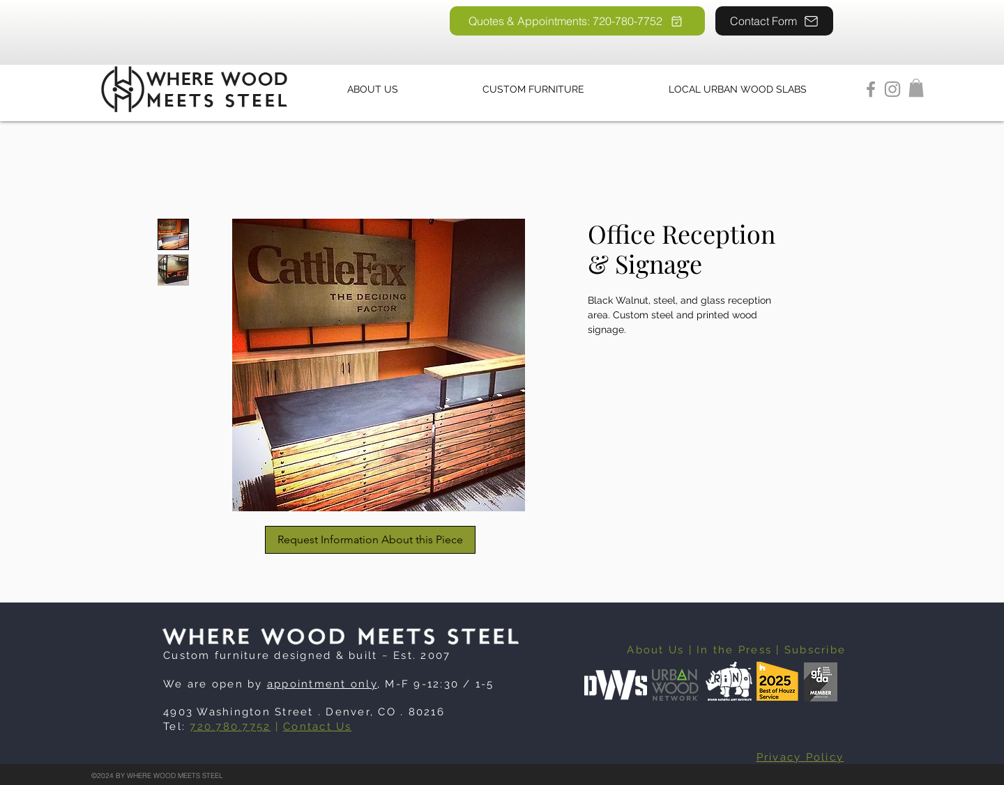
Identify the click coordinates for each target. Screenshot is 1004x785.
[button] (916, 88)
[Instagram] (892, 89)
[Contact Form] (774, 21)
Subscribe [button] (815, 650)
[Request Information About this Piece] (370, 540)
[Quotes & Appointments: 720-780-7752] (576, 21)
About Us (655, 650)
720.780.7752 (230, 726)
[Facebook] (870, 89)
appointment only (322, 684)
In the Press (734, 650)
